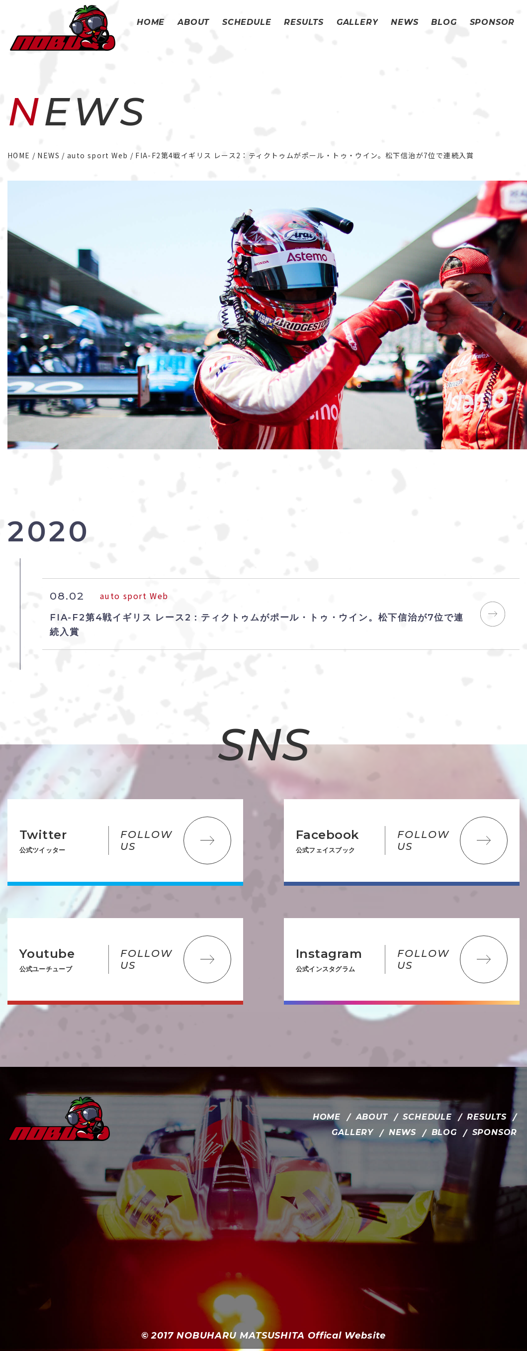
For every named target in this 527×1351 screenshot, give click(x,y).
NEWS (402, 1132)
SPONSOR (495, 1132)
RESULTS (487, 1117)
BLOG (444, 1132)
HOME (327, 1117)
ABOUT (372, 1117)
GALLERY (352, 1132)
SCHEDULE (427, 1117)
